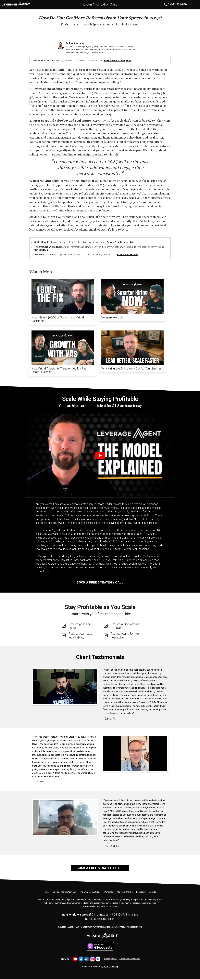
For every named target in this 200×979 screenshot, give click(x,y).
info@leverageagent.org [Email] (130, 927)
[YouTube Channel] (125, 892)
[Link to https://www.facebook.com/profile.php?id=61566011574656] (81, 959)
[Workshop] (108, 892)
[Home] (15, 4)
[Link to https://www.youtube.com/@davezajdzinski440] (75, 959)
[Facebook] (140, 892)
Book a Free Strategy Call (117, 60)
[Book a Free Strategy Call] (64, 892)
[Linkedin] (152, 892)
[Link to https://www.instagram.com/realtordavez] (92, 959)
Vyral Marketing (111, 966)
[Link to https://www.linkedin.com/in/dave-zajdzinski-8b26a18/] (86, 959)
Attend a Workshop (127, 254)
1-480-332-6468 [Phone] (176, 4)
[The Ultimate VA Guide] (90, 892)
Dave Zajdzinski (76, 43)
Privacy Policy (110, 958)
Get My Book (41, 250)
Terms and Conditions (129, 958)
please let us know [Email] (108, 906)
